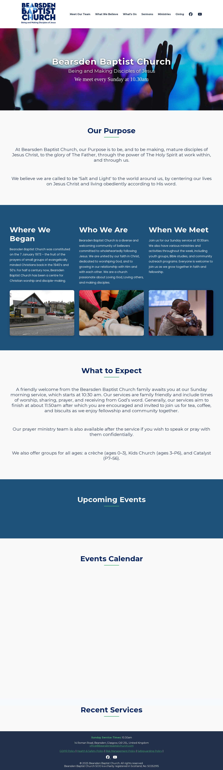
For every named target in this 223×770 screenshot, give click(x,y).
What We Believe (106, 14)
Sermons (147, 14)
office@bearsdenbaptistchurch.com (112, 745)
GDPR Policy (67, 751)
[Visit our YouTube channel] (200, 14)
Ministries (164, 14)
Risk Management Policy (121, 751)
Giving (180, 14)
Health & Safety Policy (90, 751)
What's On (130, 14)
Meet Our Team (80, 14)
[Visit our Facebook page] (191, 14)
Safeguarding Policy (149, 751)
